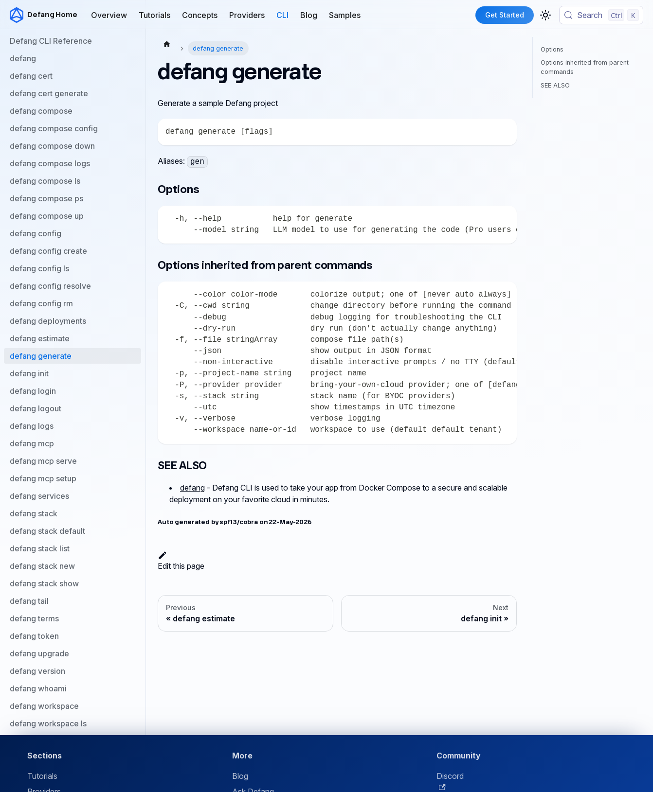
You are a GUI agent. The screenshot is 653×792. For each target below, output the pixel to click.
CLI (282, 15)
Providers (247, 15)
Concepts (200, 15)
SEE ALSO (555, 85)
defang (192, 488)
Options (552, 49)
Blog (308, 15)
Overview (109, 15)
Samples (345, 15)
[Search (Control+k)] (601, 15)
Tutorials (154, 15)
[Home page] (167, 44)
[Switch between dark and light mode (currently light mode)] (545, 15)
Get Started (504, 15)
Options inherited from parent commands (585, 67)
